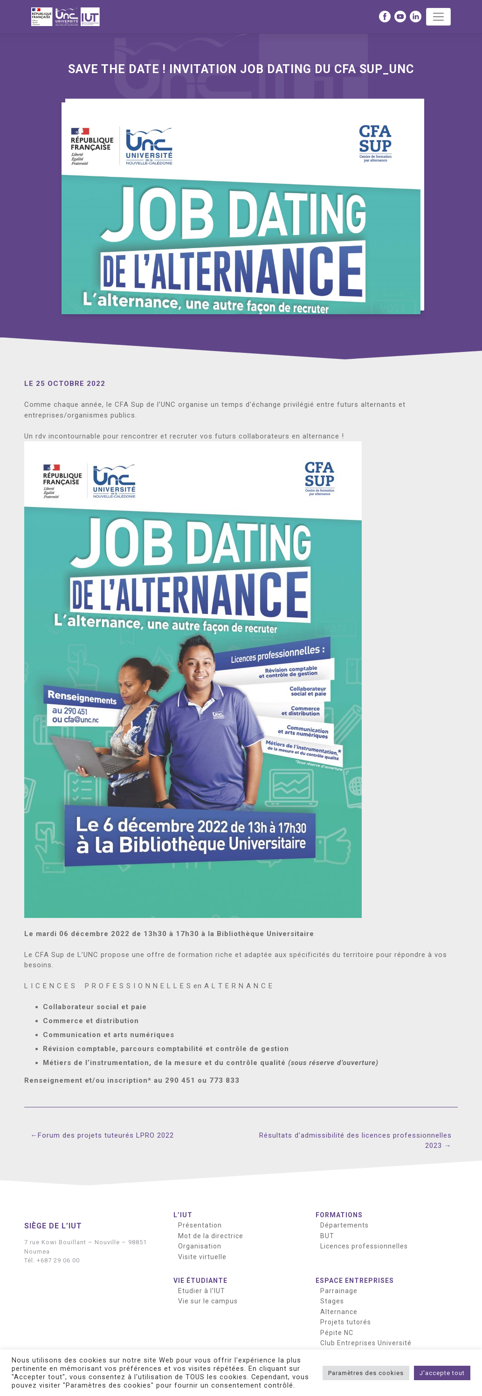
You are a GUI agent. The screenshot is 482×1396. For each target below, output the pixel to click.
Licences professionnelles (364, 1246)
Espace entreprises (355, 1280)
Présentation (200, 1225)
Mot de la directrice (210, 1236)
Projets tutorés (345, 1322)
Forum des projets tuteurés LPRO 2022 (106, 1135)
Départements (344, 1225)
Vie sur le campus (208, 1301)
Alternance (339, 1311)
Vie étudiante (200, 1280)
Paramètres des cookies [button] (366, 1372)
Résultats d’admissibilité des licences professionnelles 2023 (355, 1140)
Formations (339, 1215)
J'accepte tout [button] (442, 1372)
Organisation (199, 1246)
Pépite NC (336, 1332)
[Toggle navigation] (438, 17)
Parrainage (339, 1291)
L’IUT (183, 1215)
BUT (327, 1236)
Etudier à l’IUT (201, 1291)
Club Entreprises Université (366, 1343)
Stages (332, 1301)
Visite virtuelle (202, 1257)
